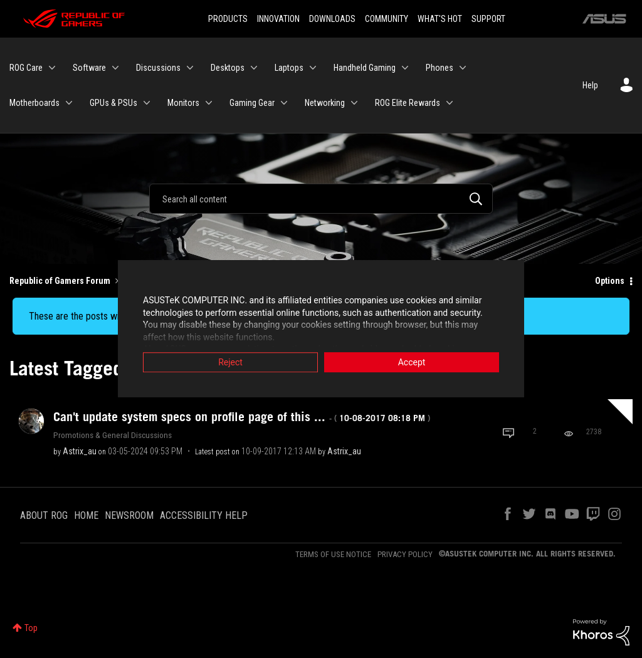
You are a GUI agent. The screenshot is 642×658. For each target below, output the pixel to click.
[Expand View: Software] (115, 67)
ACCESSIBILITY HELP (204, 515)
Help (590, 85)
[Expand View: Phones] (462, 67)
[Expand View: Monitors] (209, 103)
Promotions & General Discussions (112, 435)
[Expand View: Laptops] (313, 67)
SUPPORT (488, 19)
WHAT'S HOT (440, 19)
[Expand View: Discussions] (190, 67)
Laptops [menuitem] (289, 68)
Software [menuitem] (89, 68)
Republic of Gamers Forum (59, 281)
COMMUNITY (386, 19)
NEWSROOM (129, 515)
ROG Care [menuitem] (26, 68)
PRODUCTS (228, 19)
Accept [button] (412, 363)
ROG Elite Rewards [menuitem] (407, 103)
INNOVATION (278, 19)
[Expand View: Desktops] (254, 67)
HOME (86, 515)
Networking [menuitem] (325, 103)
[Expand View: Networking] (354, 103)
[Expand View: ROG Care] (52, 67)
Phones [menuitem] (439, 68)
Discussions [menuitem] (158, 68)
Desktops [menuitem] (228, 68)
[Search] (321, 199)
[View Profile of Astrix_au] (80, 451)
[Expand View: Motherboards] (69, 103)
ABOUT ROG (44, 515)
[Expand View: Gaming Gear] (284, 103)
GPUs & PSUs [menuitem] (113, 103)
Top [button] (31, 628)
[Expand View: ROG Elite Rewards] (449, 103)
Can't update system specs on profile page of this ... (241, 416)
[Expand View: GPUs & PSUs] (146, 103)
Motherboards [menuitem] (34, 103)
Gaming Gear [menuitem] (252, 103)
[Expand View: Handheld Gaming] (405, 67)
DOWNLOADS (332, 19)
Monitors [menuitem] (183, 103)
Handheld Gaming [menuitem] (365, 68)
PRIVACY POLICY (405, 554)
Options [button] (609, 281)
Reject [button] (230, 363)
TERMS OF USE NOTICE (333, 554)
